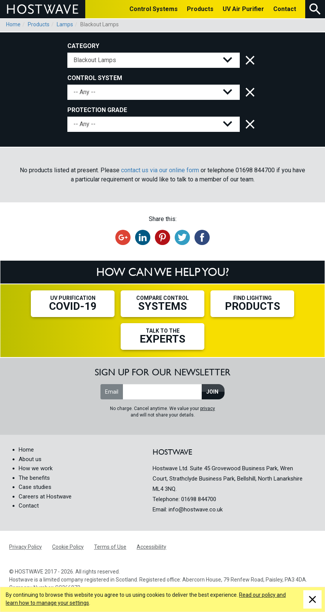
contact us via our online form (160, 170)
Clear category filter (248, 60)
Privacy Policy (25, 547)
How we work (36, 468)
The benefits (34, 477)
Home (13, 24)
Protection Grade (97, 110)
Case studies (35, 487)
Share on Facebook (202, 237)
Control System (94, 78)
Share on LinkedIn (142, 237)
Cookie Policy (68, 547)
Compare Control (162, 303)
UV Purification (73, 303)
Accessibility (151, 547)
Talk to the (162, 336)
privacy (207, 408)
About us (30, 459)
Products (38, 24)
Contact (29, 505)
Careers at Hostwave (45, 496)
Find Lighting (252, 303)
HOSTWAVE (42, 9)
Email (111, 392)
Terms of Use (110, 547)
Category (83, 46)
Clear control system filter (248, 92)
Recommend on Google (123, 237)
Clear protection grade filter (248, 124)
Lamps (65, 24)
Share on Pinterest (162, 237)
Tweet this (182, 237)
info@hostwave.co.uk (196, 509)
